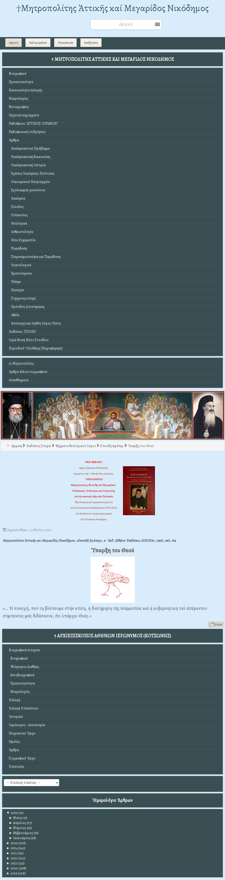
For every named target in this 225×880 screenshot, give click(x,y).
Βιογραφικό (17, 73)
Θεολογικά (18, 223)
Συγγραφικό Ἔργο (22, 758)
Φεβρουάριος (21, 833)
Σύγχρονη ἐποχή (22, 298)
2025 (12, 843)
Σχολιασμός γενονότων (27, 190)
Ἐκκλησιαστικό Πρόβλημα (29, 148)
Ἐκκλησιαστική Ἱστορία (27, 165)
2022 (12, 858)
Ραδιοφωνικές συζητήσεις (27, 131)
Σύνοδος (16, 206)
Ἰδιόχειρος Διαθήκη (24, 666)
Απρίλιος (17, 822)
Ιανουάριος (19, 838)
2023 (12, 853)
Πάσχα (15, 281)
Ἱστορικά (16, 716)
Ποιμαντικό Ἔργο (22, 733)
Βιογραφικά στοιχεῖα (24, 650)
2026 (12, 812)
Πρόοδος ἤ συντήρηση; (27, 306)
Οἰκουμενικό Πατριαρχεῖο (29, 181)
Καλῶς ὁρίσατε (38, 43)
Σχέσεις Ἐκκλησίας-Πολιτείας (31, 173)
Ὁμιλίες (14, 741)
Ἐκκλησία (17, 198)
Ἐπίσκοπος (18, 215)
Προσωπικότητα (21, 81)
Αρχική (13, 43)
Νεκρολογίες (18, 98)
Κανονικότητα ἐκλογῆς (25, 90)
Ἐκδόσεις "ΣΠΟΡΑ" (22, 331)
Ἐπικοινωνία (65, 43)
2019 (11, 873)
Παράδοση (18, 248)
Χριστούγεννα (20, 273)
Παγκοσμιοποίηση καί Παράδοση (34, 256)
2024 (12, 848)
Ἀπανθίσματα (18, 380)
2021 (11, 863)
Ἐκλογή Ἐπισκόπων (23, 708)
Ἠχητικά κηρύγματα (24, 115)
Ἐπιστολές (16, 766)
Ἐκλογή (14, 700)
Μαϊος (16, 817)
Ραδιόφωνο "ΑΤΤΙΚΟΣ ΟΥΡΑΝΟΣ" (33, 123)
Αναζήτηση (91, 43)
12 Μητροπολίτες (21, 363)
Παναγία (16, 290)
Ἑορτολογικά (20, 265)
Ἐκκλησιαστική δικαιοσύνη (29, 156)
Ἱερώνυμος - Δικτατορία (27, 725)
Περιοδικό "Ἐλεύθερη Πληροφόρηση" (36, 348)
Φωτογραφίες (19, 106)
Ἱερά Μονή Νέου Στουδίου (29, 340)
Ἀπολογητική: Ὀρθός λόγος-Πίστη (35, 323)
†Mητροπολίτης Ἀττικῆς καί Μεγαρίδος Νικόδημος (112, 8)
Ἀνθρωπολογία (21, 231)
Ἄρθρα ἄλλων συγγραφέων (28, 371)
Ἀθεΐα (14, 315)
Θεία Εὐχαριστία (22, 240)
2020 (12, 868)
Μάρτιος (17, 828)
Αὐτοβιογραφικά (22, 675)
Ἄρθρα (14, 140)
